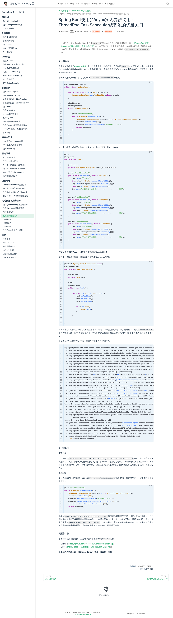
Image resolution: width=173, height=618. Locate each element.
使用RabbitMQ (9, 149)
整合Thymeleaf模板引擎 (13, 75)
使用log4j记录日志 (10, 161)
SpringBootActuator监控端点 (14, 185)
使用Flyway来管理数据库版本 (15, 125)
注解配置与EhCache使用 (13, 141)
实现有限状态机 (9, 246)
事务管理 (6, 133)
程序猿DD (64, 32)
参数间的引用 (8, 41)
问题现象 (7, 219)
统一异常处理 (8, 79)
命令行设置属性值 (10, 48)
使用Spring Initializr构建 (12, 25)
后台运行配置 (8, 250)
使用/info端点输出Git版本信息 (15, 192)
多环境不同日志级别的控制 (14, 165)
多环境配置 (7, 52)
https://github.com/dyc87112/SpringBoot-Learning (91, 543)
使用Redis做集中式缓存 (12, 145)
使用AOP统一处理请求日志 (14, 168)
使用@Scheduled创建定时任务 (15, 205)
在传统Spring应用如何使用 (14, 188)
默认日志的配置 (9, 157)
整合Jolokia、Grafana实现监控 (15, 196)
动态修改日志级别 (10, 176)
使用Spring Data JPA (11, 95)
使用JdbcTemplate (10, 92)
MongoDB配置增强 (10, 114)
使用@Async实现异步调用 (13, 208)
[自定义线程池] (72, 577)
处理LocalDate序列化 (11, 72)
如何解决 (7, 223)
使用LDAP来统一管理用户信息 (15, 129)
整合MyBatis (8, 118)
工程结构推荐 (8, 28)
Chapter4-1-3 (81, 66)
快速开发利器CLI (10, 257)
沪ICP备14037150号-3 (82, 614)
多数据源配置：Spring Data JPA (16, 103)
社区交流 (110, 4)
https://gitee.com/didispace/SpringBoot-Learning (89, 547)
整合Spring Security (11, 83)
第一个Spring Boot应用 (12, 21)
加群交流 (97, 4)
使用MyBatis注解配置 (11, 121)
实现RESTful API (9, 61)
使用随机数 (7, 44)
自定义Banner (8, 243)
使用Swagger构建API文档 (13, 64)
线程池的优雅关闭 (10, 216)
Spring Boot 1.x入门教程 (13, 12)
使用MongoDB (9, 110)
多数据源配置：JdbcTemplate (15, 99)
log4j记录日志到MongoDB (13, 172)
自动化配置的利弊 (10, 254)
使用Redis (7, 107)
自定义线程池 (8, 212)
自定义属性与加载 (10, 37)
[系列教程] (86, 4)
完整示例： (8, 227)
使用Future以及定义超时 (13, 230)
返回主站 (63, 4)
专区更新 (74, 4)
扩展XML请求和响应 (11, 68)
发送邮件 (6, 239)
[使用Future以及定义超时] (135, 577)
